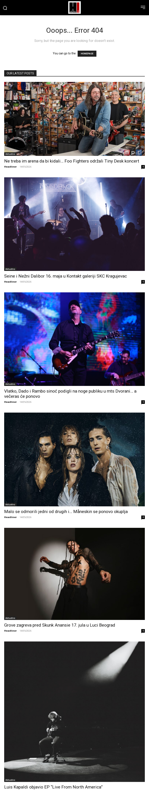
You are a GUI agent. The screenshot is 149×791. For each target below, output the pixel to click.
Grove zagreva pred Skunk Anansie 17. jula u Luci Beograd (59, 625)
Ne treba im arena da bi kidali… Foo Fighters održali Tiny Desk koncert (71, 161)
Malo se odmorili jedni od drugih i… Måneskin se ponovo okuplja (66, 511)
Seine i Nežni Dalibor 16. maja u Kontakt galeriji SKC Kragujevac (65, 276)
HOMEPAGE (87, 53)
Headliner (10, 166)
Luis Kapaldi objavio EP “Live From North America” (53, 787)
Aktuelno (10, 154)
